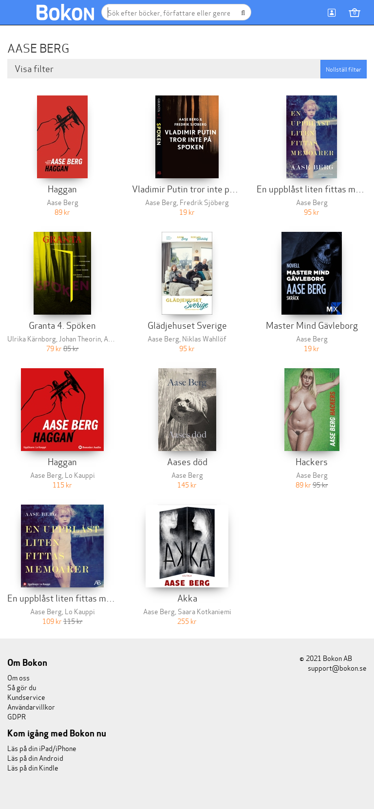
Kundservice (26, 697)
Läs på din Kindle (32, 767)
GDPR (16, 716)
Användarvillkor (31, 706)
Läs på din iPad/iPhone (41, 748)
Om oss (18, 677)
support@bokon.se (333, 667)
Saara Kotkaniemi (204, 611)
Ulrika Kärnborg (31, 338)
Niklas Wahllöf (204, 338)
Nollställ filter (343, 69)
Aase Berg (62, 202)
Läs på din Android (35, 758)
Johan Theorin (80, 338)
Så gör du (21, 687)
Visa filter (35, 68)
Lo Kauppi (80, 475)
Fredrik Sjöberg (204, 202)
